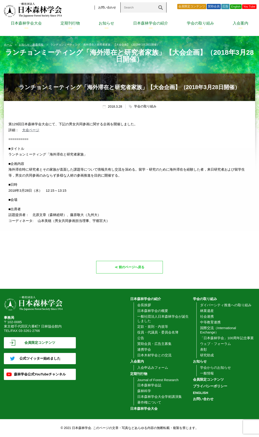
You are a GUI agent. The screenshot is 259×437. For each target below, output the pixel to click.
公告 (140, 338)
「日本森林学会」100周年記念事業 (227, 338)
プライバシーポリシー (210, 386)
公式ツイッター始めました (40, 358)
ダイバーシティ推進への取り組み (225, 305)
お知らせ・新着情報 (31, 44)
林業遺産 (207, 311)
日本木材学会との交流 (154, 355)
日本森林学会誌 (149, 385)
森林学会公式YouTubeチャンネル (40, 374)
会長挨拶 (144, 305)
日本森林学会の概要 (152, 311)
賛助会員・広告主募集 (154, 344)
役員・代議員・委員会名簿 (157, 332)
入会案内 (240, 23)
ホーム (8, 44)
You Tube (249, 6)
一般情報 (207, 373)
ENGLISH (200, 393)
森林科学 (144, 391)
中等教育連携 (210, 322)
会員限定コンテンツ (191, 6)
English (235, 6)
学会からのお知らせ (215, 367)
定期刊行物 (70, 23)
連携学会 (144, 349)
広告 (225, 6)
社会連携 (207, 316)
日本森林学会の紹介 (150, 23)
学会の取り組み (200, 23)
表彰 (203, 349)
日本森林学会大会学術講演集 (159, 397)
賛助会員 (214, 6)
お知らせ (106, 23)
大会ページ (30, 130)
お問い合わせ (107, 7)
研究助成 (207, 355)
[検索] (160, 7)
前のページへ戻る (131, 267)
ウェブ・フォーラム (215, 344)
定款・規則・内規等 (152, 326)
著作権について (149, 402)
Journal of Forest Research (158, 380)
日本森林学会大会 (26, 23)
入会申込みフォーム (152, 367)
